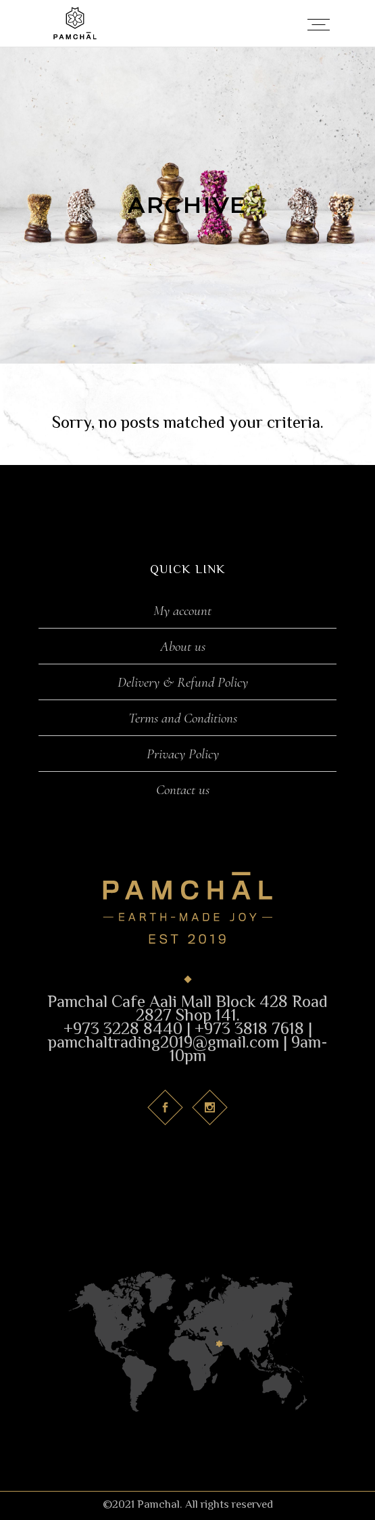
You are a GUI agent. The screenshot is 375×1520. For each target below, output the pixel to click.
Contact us (182, 790)
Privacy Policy (183, 754)
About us (182, 647)
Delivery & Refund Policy (183, 682)
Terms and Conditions (182, 718)
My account (182, 611)
